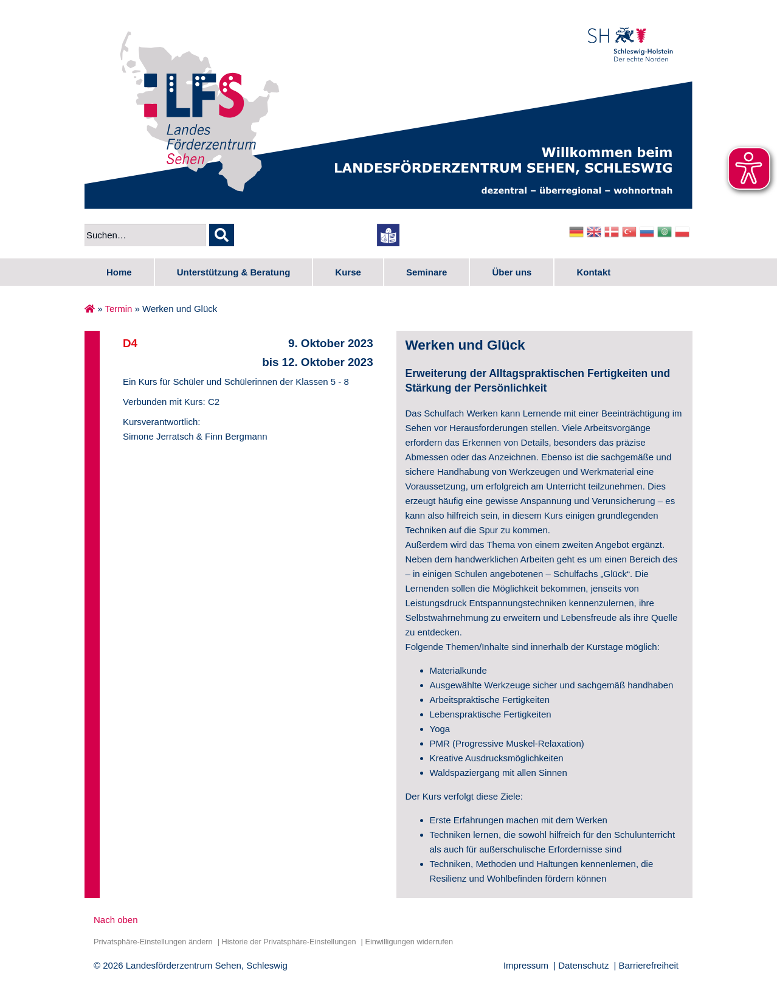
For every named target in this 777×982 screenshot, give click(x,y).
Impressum (525, 965)
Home (119, 272)
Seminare (426, 272)
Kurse (348, 272)
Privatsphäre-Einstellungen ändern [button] (153, 941)
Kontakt (593, 272)
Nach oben (116, 920)
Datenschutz (583, 965)
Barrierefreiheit (649, 965)
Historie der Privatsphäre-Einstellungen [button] (288, 941)
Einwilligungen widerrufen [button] (409, 941)
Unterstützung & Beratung (234, 272)
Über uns (511, 272)
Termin (118, 308)
